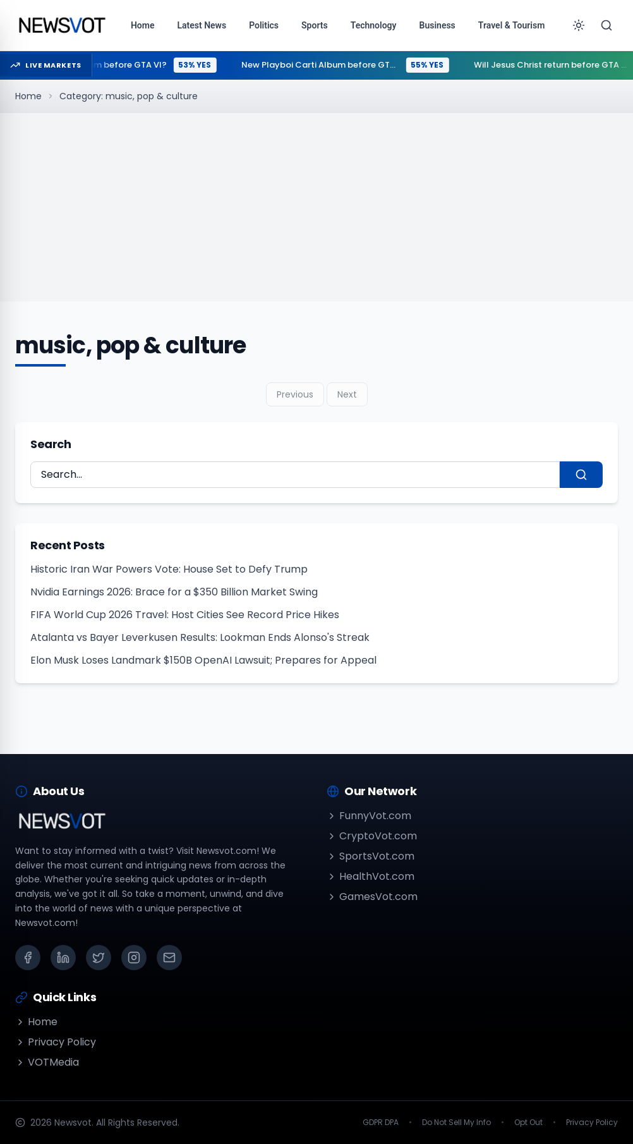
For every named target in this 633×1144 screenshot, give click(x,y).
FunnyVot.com (369, 815)
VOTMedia (47, 1062)
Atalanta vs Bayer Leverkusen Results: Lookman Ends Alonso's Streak (200, 637)
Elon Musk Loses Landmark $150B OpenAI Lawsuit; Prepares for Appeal (203, 660)
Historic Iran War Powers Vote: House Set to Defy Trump (169, 569)
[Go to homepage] (61, 25)
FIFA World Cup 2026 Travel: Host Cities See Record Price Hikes (184, 614)
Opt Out (528, 1122)
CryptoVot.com (372, 836)
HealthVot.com (370, 876)
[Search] (606, 25)
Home (28, 96)
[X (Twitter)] (98, 957)
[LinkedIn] (63, 957)
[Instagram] (134, 957)
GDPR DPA (381, 1122)
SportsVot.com (370, 856)
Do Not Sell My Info (456, 1122)
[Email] (169, 957)
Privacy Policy (55, 1042)
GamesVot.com (372, 896)
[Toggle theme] (578, 25)
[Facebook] (27, 957)
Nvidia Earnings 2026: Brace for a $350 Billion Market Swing (174, 592)
